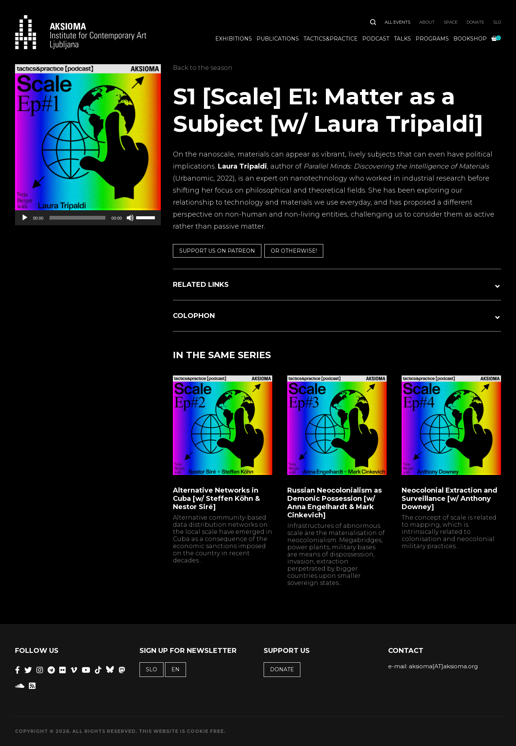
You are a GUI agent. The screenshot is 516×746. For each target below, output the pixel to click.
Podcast (375, 38)
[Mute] (130, 218)
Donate (475, 22)
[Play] (24, 218)
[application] (88, 217)
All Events (397, 22)
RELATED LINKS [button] (201, 284)
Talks (402, 38)
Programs (432, 38)
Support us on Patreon (217, 250)
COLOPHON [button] (194, 316)
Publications (277, 38)
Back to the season (202, 67)
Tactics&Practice (330, 38)
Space (451, 22)
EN (175, 669)
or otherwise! (294, 250)
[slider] (78, 218)
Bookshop (470, 38)
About (427, 22)
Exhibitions (233, 38)
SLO (497, 22)
